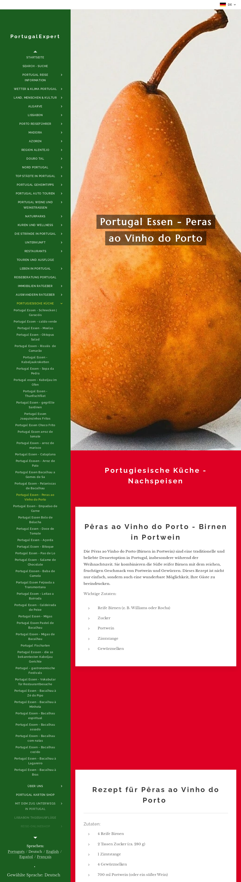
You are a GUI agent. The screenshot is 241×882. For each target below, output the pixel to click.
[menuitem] (35, 57)
